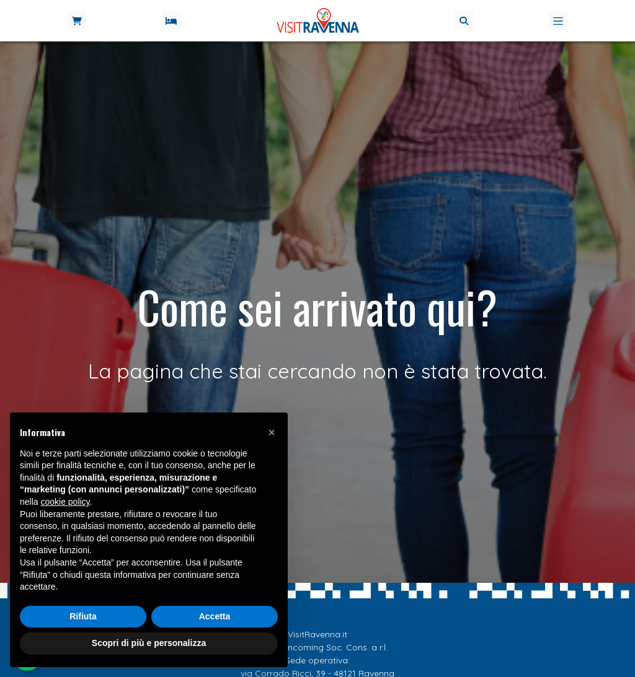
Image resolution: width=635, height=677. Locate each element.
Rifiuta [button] (83, 616)
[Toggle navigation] (558, 20)
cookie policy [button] (64, 502)
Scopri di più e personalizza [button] (149, 643)
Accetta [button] (215, 616)
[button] (464, 20)
